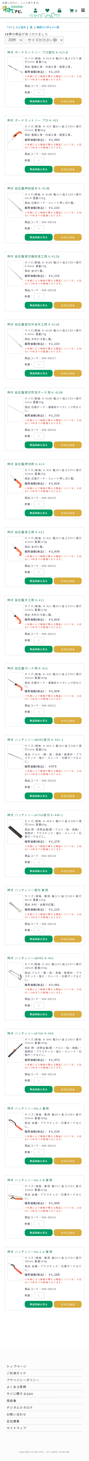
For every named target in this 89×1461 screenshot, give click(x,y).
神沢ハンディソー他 (48, 27)
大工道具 (21, 27)
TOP (9, 27)
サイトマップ (16, 1428)
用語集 (11, 1400)
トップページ (16, 1366)
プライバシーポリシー (23, 1380)
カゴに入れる (68, 101)
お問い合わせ (16, 1414)
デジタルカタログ (20, 1407)
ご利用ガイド (16, 1373)
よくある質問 (16, 1387)
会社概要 (13, 1421)
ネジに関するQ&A (20, 1393)
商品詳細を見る (39, 101)
